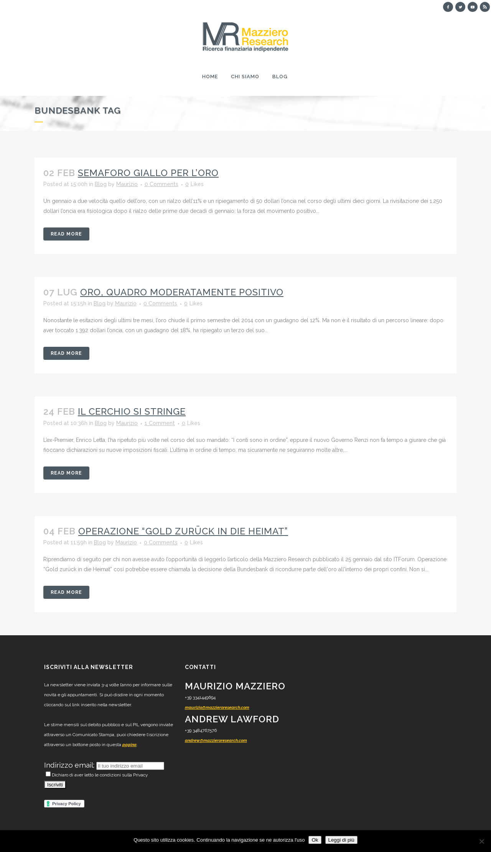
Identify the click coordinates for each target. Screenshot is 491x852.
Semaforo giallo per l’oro (148, 172)
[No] (481, 841)
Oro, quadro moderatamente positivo (181, 292)
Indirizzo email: (70, 765)
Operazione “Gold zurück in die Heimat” (183, 531)
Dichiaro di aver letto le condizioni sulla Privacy (97, 775)
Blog (101, 184)
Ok (314, 840)
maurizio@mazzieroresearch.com (217, 707)
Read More (66, 234)
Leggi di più (341, 840)
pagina (129, 744)
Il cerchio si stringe (132, 411)
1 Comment (160, 423)
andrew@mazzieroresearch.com (216, 740)
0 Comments (161, 184)
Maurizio (127, 184)
